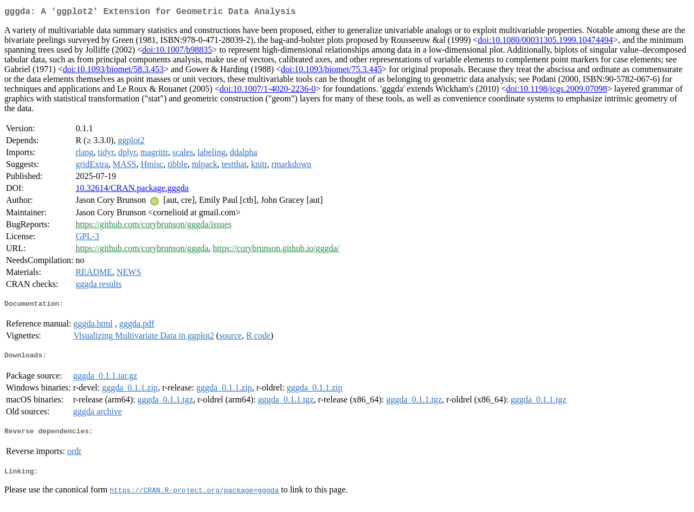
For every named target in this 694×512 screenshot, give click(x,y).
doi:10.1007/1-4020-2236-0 (268, 90)
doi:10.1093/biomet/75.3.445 (331, 71)
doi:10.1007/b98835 (177, 51)
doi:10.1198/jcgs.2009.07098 (556, 90)
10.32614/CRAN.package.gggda (131, 190)
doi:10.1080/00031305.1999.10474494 (545, 42)
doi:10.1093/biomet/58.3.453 (113, 71)
